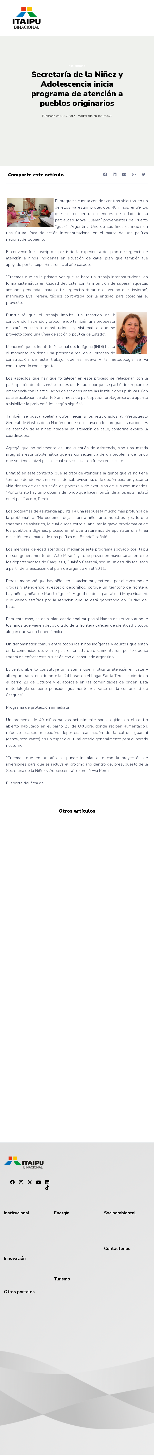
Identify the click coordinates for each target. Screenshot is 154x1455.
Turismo (62, 1279)
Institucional (77, 66)
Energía (61, 1213)
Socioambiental (120, 1213)
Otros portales (19, 1292)
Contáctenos (117, 1249)
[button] (104, 174)
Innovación (15, 1258)
